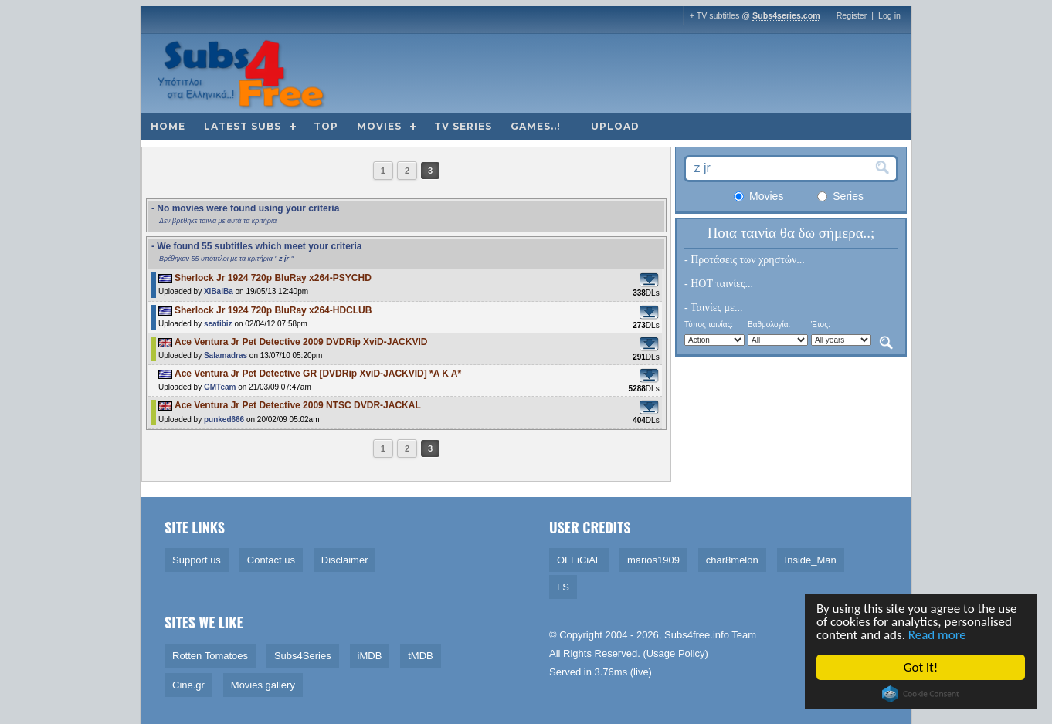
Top (326, 126)
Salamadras (225, 355)
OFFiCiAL (579, 560)
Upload (615, 126)
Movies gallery (263, 685)
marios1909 (653, 560)
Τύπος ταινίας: (708, 324)
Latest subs (242, 126)
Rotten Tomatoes (210, 655)
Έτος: (820, 324)
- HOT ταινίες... (718, 283)
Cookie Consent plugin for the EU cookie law (922, 693)
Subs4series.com (786, 15)
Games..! (536, 126)
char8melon (732, 560)
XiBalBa (218, 291)
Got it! (922, 667)
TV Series (463, 126)
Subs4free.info (696, 635)
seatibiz (218, 324)
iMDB (370, 655)
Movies (379, 126)
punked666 (224, 419)
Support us (196, 560)
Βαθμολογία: (769, 324)
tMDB (420, 655)
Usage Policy (675, 653)
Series (840, 196)
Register (852, 15)
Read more (939, 635)
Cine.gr (188, 685)
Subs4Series (302, 655)
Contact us (271, 560)
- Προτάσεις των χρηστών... (744, 260)
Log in (889, 15)
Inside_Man (811, 560)
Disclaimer (344, 560)
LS (563, 587)
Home (168, 126)
